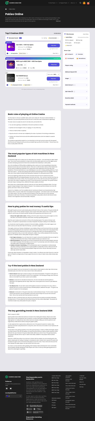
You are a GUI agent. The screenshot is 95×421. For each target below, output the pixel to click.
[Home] (6, 9)
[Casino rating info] (27, 53)
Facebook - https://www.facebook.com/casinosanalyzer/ (7, 370)
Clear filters (85, 34)
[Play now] (54, 64)
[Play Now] (54, 45)
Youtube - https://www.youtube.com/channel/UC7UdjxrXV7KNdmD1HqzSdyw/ (10, 370)
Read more (58, 21)
